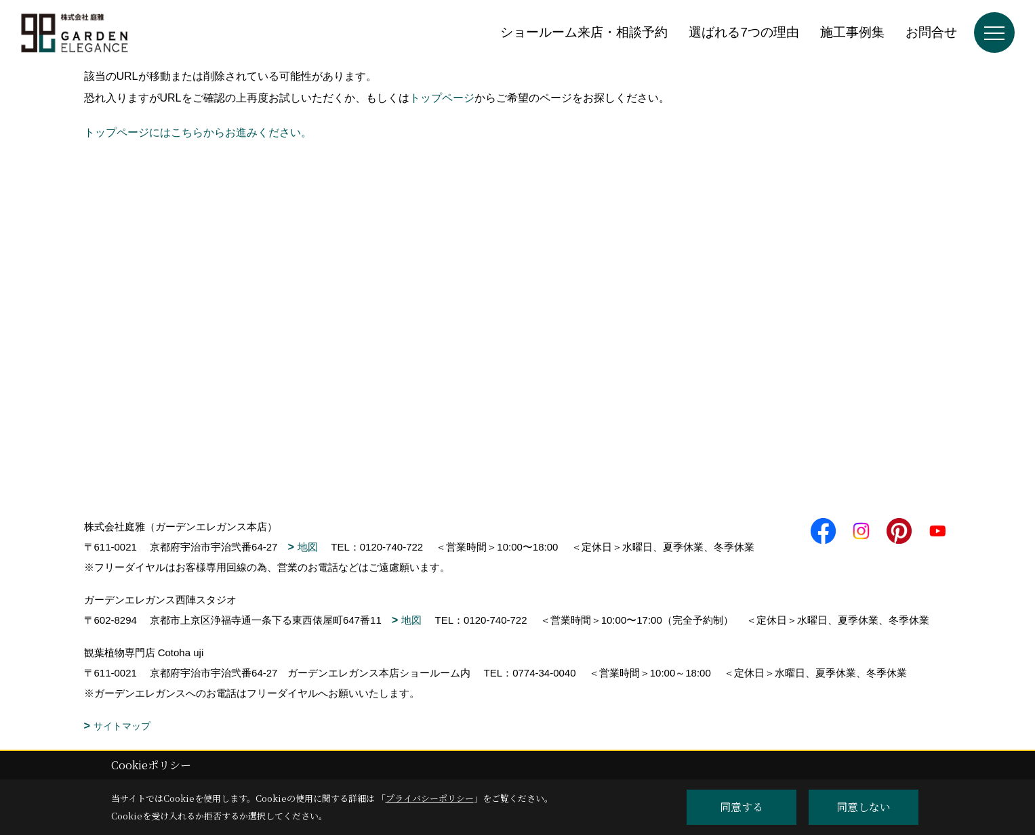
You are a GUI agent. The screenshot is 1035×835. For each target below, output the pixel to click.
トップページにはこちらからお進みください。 (198, 132)
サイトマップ (122, 726)
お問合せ (931, 32)
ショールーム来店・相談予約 (584, 32)
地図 (308, 547)
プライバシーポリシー (430, 798)
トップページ (441, 98)
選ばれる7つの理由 (744, 32)
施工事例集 (852, 32)
